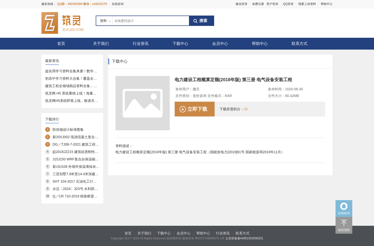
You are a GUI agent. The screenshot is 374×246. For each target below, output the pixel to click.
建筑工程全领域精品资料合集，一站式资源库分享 (83, 86)
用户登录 (272, 4)
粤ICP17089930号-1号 (209, 238)
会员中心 (220, 43)
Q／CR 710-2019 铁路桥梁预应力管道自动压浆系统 (92, 196)
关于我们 (101, 43)
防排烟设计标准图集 (68, 130)
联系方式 (299, 43)
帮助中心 (327, 4)
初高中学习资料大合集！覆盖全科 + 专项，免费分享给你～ (90, 78)
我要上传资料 (307, 4)
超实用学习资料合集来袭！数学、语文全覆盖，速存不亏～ (90, 71)
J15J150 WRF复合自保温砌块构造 (79, 159)
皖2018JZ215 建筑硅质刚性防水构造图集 (84, 152)
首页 (61, 43)
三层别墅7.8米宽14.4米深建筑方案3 (80, 174)
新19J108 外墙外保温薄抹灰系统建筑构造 (85, 167)
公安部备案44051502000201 (244, 238)
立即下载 (197, 109)
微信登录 (241, 4)
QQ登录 (288, 4)
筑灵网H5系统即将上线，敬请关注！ (73, 101)
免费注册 (258, 4)
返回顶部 (344, 230)
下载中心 (180, 43)
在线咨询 (118, 4)
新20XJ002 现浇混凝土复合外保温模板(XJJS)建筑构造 (94, 137)
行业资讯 (141, 43)
